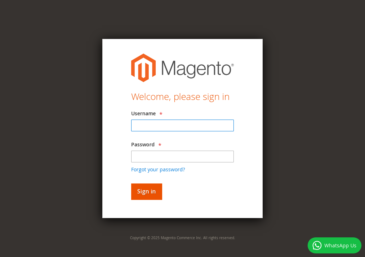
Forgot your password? (158, 169)
